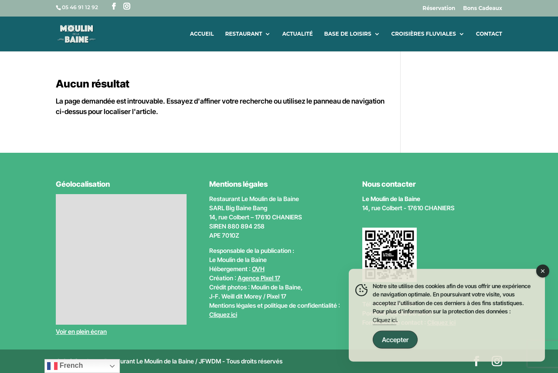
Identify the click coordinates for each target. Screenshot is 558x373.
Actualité (297, 34)
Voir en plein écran (81, 331)
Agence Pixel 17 (259, 278)
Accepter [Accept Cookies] (395, 343)
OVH (258, 268)
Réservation (438, 8)
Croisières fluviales (423, 34)
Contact (489, 34)
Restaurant (243, 34)
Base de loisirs (347, 34)
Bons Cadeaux (482, 8)
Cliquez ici (223, 314)
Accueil (202, 34)
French (65, 366)
